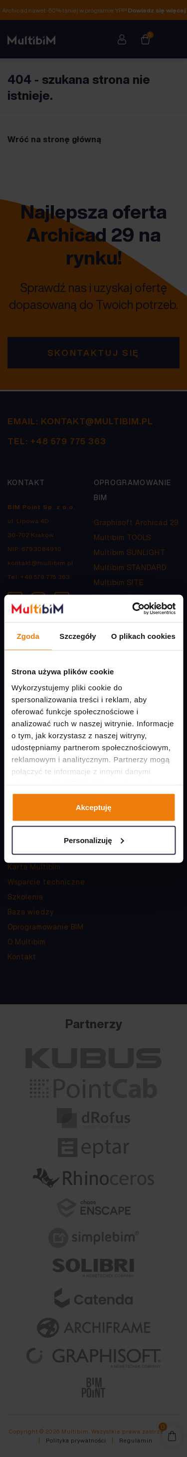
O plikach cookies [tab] (143, 636)
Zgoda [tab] (27, 636)
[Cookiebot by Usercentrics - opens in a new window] (133, 608)
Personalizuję (94, 840)
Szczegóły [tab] (77, 636)
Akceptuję (94, 807)
